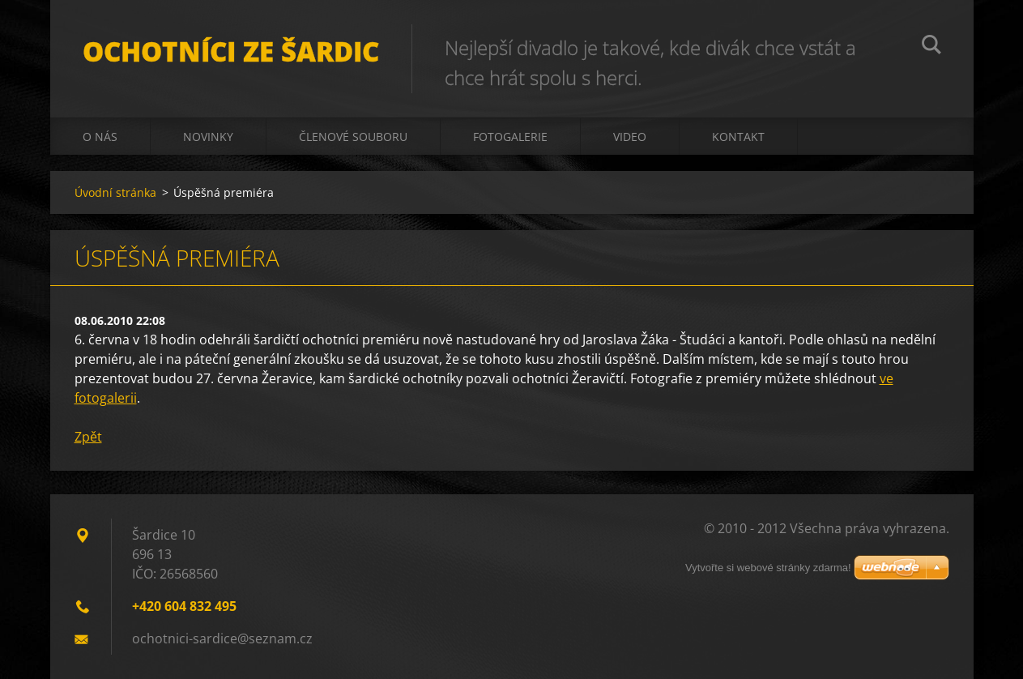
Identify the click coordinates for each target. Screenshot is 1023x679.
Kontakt (738, 136)
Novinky (208, 136)
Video (629, 136)
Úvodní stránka (115, 192)
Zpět (88, 437)
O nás (100, 136)
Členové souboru (353, 136)
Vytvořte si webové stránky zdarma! (768, 568)
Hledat (931, 47)
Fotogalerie (510, 136)
